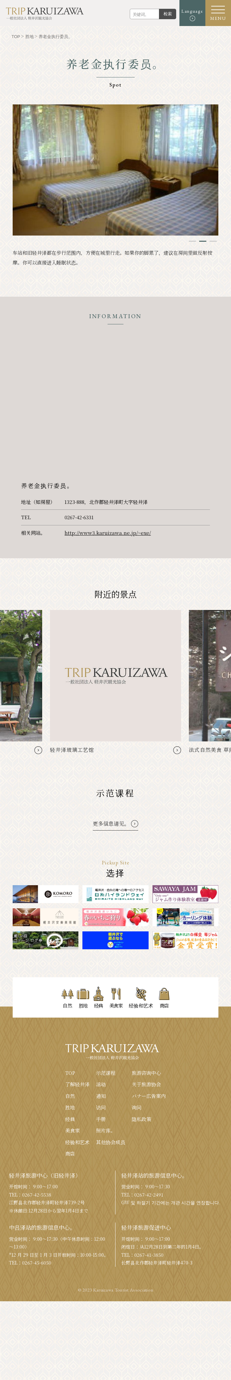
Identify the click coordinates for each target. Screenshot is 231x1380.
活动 (101, 1162)
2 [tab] (202, 241)
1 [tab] (192, 241)
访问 (101, 1186)
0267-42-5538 (36, 1273)
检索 (167, 13)
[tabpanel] (115, 170)
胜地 (70, 1186)
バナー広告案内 (149, 1174)
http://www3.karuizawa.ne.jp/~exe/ (108, 532)
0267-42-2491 (149, 1273)
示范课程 (106, 1151)
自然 (70, 1174)
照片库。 (106, 1209)
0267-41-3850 (149, 1333)
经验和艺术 (77, 1220)
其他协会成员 (110, 1220)
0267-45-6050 (36, 1341)
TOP (70, 1151)
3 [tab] (213, 241)
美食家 (72, 1209)
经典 (70, 1197)
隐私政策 (141, 1197)
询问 (136, 1186)
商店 (70, 1232)
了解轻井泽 (77, 1162)
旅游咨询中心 (146, 1151)
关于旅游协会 (146, 1162)
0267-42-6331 (79, 517)
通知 (101, 1174)
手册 (101, 1197)
